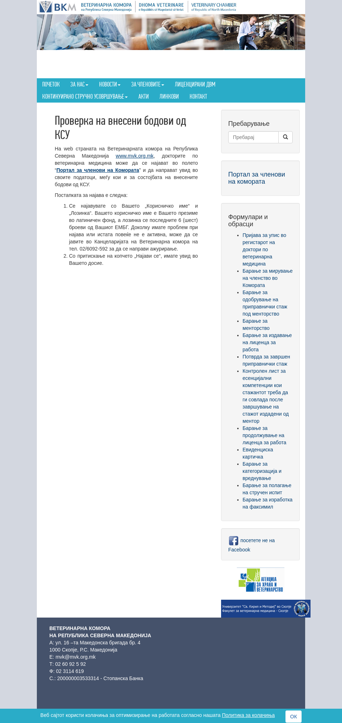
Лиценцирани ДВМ (195, 84)
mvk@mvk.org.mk (75, 657)
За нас (79, 84)
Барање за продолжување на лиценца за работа (264, 435)
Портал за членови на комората (256, 178)
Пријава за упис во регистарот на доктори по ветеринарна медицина (264, 249)
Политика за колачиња (248, 715)
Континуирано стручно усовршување (85, 96)
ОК (293, 716)
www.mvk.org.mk (135, 156)
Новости (110, 84)
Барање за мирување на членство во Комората (268, 278)
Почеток (51, 84)
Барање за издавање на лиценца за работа (267, 342)
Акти (143, 96)
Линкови (169, 96)
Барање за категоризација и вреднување (262, 471)
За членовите (147, 84)
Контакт (198, 96)
